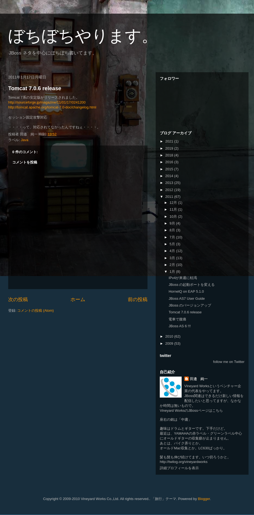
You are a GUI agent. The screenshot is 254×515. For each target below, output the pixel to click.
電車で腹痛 (177, 319)
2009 (169, 343)
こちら (217, 410)
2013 (169, 183)
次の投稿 (18, 299)
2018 (169, 155)
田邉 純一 (199, 379)
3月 (173, 258)
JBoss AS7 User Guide (187, 298)
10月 (174, 216)
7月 (173, 237)
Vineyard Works (196, 386)
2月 (173, 265)
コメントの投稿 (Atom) (35, 310)
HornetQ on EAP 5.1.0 (186, 291)
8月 (173, 230)
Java (24, 140)
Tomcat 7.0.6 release (34, 88)
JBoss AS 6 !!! (180, 326)
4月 (173, 251)
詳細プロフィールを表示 (179, 468)
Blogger (204, 499)
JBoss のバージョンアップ (190, 305)
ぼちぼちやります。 (83, 36)
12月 (174, 203)
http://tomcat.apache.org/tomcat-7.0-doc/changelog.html (52, 107)
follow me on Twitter (228, 362)
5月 (173, 244)
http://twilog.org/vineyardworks (184, 462)
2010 (169, 336)
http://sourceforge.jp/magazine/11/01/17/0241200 (46, 102)
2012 (169, 190)
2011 (169, 197)
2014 (169, 176)
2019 (169, 148)
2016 (169, 162)
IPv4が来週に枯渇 (183, 278)
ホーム (77, 299)
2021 (169, 141)
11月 (174, 209)
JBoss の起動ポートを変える (192, 285)
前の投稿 (137, 299)
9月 (173, 223)
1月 (173, 271)
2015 (169, 169)
